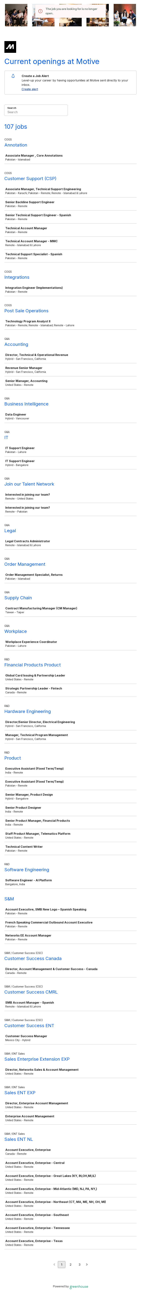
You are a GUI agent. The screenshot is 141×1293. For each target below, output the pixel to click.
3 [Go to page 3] (79, 1264)
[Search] (36, 112)
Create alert (30, 89)
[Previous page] (54, 1264)
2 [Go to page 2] (70, 1264)
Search (11, 107)
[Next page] (87, 1264)
